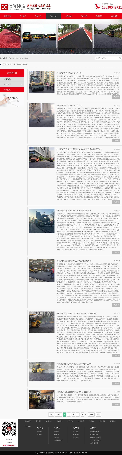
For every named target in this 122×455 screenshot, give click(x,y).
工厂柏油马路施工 (95, 440)
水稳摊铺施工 (94, 443)
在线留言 (99, 16)
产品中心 (38, 16)
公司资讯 (7, 79)
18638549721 (118, 218)
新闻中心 (53, 16)
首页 (11, 64)
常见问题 (24, 64)
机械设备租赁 (58, 440)
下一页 (91, 414)
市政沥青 (12, 58)
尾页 (98, 414)
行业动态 (7, 84)
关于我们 (23, 16)
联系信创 (113, 421)
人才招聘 (84, 16)
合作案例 (68, 16)
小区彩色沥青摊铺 (95, 437)
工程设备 (114, 16)
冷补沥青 (25, 58)
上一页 (58, 414)
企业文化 (28, 426)
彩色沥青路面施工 (95, 431)
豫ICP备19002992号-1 (80, 453)
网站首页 (7, 16)
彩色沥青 (18, 58)
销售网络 (39, 431)
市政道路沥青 (94, 434)
